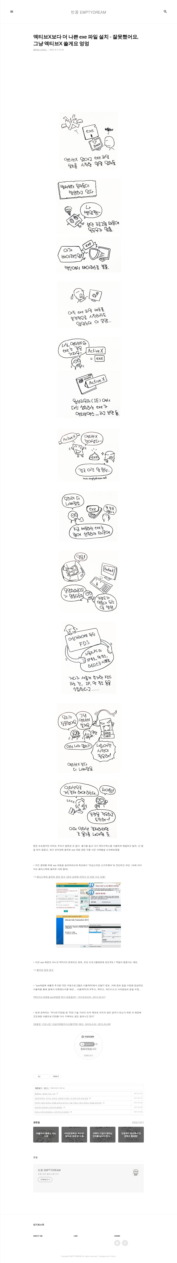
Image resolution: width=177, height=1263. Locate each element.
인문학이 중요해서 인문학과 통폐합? (48, 1107)
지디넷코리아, (85, 997)
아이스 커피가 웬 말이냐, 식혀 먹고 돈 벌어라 (52, 1112)
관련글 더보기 (138, 1122)
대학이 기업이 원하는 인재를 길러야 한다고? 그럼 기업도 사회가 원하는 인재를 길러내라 (68, 1103)
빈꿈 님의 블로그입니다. (48, 1173)
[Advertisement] (88, 78)
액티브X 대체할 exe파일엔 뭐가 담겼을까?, (56, 997)
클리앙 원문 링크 (45, 970)
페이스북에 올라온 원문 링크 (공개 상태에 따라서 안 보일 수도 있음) (71, 876)
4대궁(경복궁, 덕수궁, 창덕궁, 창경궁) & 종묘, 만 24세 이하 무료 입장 (61, 1098)
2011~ (46, 1088)
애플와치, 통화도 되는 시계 (45, 1093)
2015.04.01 (98, 997)
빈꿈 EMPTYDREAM (49, 1170)
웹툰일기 (38, 1088)
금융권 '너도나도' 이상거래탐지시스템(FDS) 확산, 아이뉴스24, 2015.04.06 (72, 1024)
